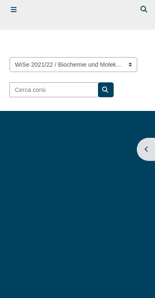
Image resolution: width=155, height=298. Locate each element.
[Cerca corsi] (54, 89)
